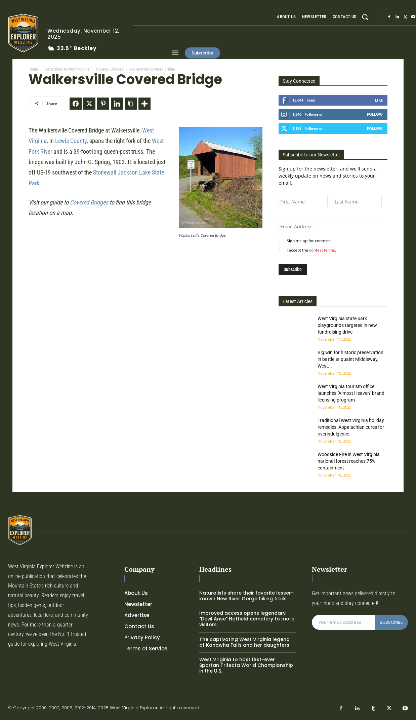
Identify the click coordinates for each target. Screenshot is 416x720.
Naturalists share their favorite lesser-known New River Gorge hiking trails (246, 596)
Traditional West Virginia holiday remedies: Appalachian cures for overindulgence (351, 427)
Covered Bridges (109, 69)
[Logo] (22, 33)
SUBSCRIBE (391, 622)
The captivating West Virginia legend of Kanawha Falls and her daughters (244, 642)
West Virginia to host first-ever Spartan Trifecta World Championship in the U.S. (246, 665)
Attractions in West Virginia (67, 69)
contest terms (322, 250)
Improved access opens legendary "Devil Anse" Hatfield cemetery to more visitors (246, 619)
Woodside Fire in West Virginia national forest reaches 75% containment (349, 461)
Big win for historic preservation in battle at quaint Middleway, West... (350, 359)
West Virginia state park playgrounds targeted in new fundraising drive (347, 325)
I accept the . (310, 250)
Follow (375, 114)
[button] (365, 17)
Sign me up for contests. (308, 240)
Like (379, 100)
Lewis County (71, 140)
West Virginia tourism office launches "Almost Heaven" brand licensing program (351, 393)
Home (33, 69)
